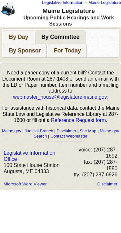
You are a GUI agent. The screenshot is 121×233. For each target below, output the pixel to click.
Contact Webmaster (68, 136)
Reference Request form (78, 120)
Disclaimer (66, 130)
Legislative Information (62, 2)
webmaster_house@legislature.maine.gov (59, 97)
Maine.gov (11, 130)
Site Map (88, 130)
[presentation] (18, 36)
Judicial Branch (39, 130)
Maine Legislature (104, 2)
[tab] (18, 36)
